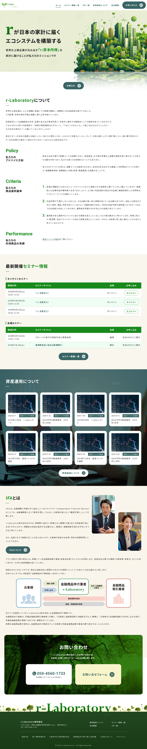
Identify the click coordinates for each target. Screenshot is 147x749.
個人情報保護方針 (39, 737)
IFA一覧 (86, 5)
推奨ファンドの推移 (50, 239)
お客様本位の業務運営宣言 (59, 737)
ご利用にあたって (106, 737)
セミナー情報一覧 (71, 5)
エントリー (131, 293)
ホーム (58, 5)
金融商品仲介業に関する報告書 (84, 737)
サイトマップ (120, 737)
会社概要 (115, 5)
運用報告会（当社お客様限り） (49, 345)
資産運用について (100, 5)
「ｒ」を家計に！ (42, 293)
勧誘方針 (25, 737)
